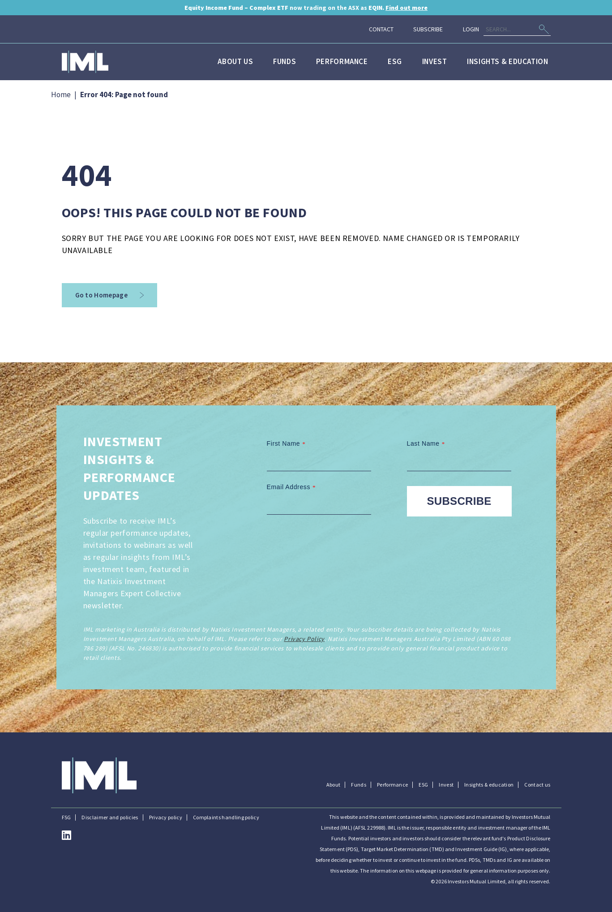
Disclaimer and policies (109, 817)
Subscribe (428, 29)
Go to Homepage (109, 295)
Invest (434, 61)
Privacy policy (165, 817)
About (333, 785)
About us (235, 61)
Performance (342, 61)
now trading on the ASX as (306, 8)
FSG (66, 817)
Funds (284, 61)
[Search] (517, 29)
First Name (287, 443)
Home (61, 94)
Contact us (537, 785)
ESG (395, 61)
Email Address (292, 486)
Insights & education (507, 61)
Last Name (427, 443)
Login (471, 29)
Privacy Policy (304, 639)
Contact (381, 29)
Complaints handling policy (226, 817)
